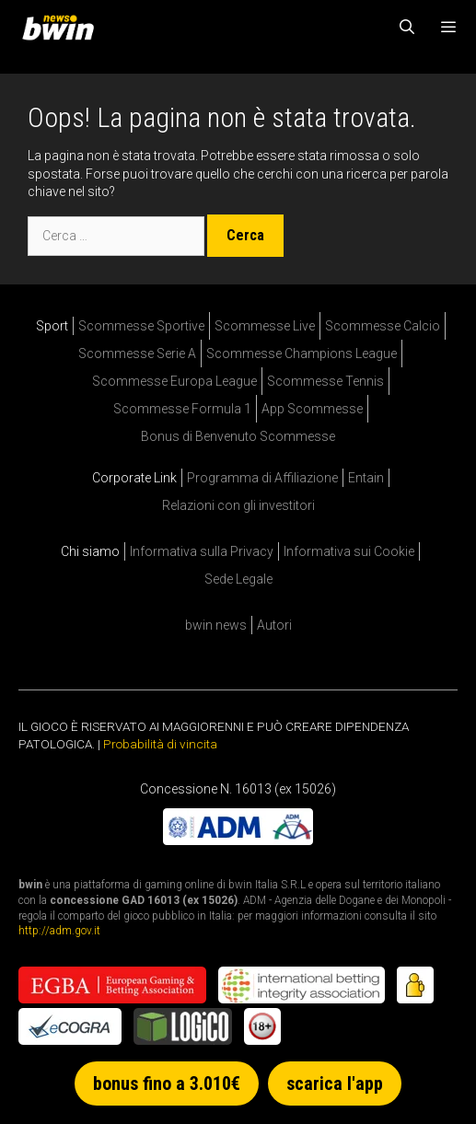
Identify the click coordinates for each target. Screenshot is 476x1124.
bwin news (216, 625)
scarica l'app (334, 1083)
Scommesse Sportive (141, 326)
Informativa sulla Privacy (201, 551)
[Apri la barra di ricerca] (407, 27)
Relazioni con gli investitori (238, 505)
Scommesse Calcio (382, 326)
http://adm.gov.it (59, 930)
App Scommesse (312, 408)
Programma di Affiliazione (262, 477)
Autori (274, 625)
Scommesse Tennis (325, 381)
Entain (366, 477)
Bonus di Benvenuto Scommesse (238, 436)
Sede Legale (238, 579)
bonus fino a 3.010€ (166, 1083)
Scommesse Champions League (301, 353)
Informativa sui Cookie (349, 551)
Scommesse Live (265, 326)
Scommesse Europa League (174, 381)
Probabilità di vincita (160, 743)
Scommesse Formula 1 (182, 408)
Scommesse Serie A (137, 353)
